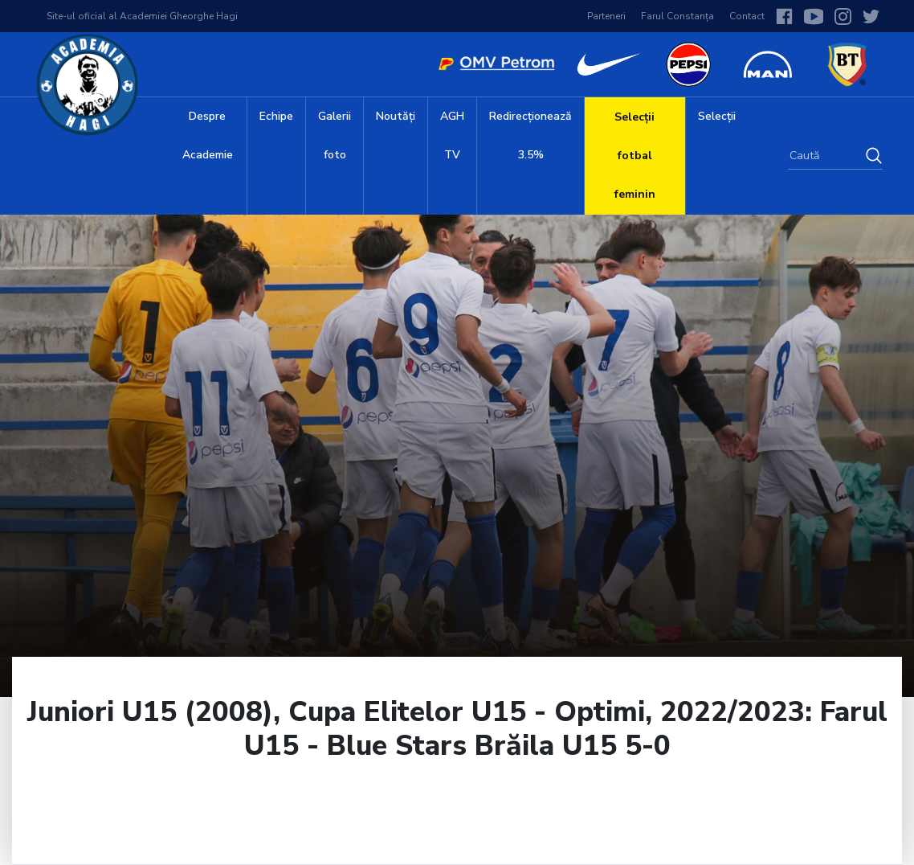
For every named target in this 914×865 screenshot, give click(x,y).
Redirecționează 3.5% (530, 135)
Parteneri (606, 16)
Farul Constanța (677, 16)
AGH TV (452, 135)
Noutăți (395, 116)
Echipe (276, 116)
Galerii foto (334, 135)
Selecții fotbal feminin (634, 155)
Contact (747, 16)
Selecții (717, 116)
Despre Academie (207, 135)
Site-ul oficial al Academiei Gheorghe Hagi (142, 16)
